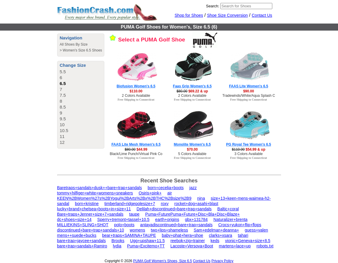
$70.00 (192, 149)
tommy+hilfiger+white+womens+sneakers (95, 193)
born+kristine (87, 203)
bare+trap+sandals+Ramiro (82, 246)
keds (215, 240)
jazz (193, 187)
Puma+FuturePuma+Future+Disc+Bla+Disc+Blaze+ (192, 214)
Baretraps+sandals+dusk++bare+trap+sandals (99, 187)
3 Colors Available (249, 154)
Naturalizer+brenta (230, 219)
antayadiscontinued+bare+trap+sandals (176, 224)
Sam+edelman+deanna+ (216, 230)
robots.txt (264, 246)
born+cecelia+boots (166, 187)
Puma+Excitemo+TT (146, 246)
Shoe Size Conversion (227, 15)
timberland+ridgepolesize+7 (129, 203)
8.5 (63, 106)
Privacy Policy (222, 261)
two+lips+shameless (169, 230)
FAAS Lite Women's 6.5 (248, 86)
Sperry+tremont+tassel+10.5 (123, 219)
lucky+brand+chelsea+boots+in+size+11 (94, 209)
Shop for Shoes (189, 15)
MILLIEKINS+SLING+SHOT (82, 224)
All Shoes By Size (74, 44)
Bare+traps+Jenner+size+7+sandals (90, 214)
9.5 (63, 118)
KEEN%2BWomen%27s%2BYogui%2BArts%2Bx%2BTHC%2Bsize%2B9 (124, 198)
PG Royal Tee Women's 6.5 (248, 144)
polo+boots (124, 224)
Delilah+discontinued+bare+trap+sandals (174, 209)
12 (62, 142)
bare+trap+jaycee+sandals (81, 240)
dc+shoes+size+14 (74, 219)
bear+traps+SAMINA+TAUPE (129, 235)
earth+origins (167, 219)
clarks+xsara (220, 235)
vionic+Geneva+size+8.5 (248, 240)
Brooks (117, 240)
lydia (117, 246)
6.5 (63, 83)
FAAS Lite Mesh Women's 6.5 (136, 144)
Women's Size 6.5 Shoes (82, 50)
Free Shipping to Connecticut (136, 99)
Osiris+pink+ (150, 193)
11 (62, 136)
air (169, 193)
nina (201, 198)
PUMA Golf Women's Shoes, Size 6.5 (162, 261)
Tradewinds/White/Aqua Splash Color (251, 96)
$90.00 (248, 91)
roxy (165, 203)
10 (62, 124)
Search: (212, 6)
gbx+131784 (196, 219)
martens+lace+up (235, 246)
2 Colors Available (136, 96)
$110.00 (136, 91)
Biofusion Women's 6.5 (136, 86)
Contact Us (262, 15)
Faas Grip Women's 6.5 (192, 86)
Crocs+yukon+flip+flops (239, 224)
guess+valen (256, 230)
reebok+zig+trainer (187, 240)
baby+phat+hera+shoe (182, 235)
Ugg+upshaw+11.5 (147, 240)
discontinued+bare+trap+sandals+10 (90, 230)
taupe (134, 214)
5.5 (63, 71)
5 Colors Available (192, 154)
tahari (243, 235)
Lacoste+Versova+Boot (191, 246)
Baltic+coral (228, 209)
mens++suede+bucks (76, 235)
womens (137, 230)
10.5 (64, 130)
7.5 (63, 95)
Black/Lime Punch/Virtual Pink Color (138, 154)
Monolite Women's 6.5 (192, 144)
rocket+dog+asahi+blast (196, 203)
